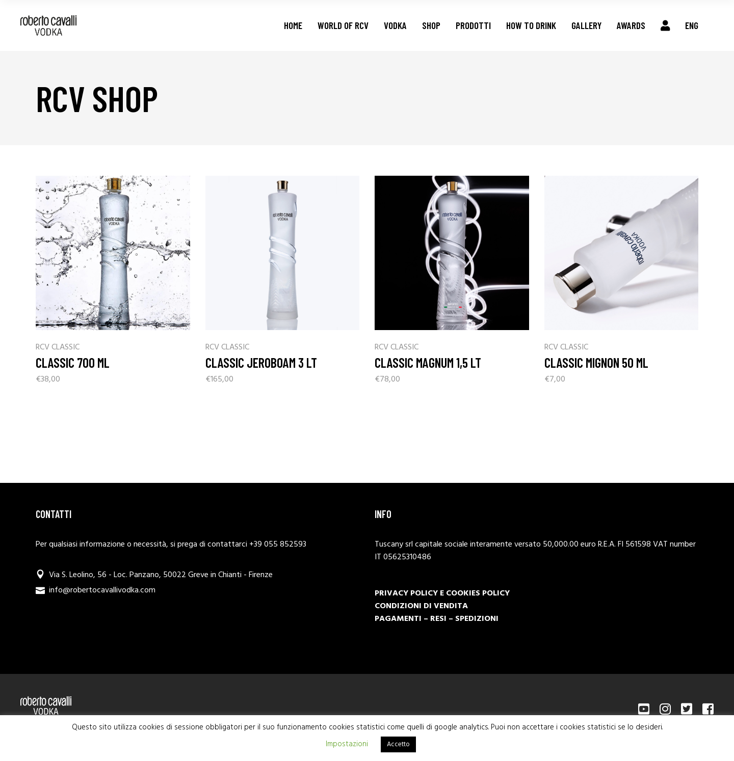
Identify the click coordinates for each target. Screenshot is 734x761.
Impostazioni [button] (347, 744)
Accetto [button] (398, 744)
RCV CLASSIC (58, 347)
